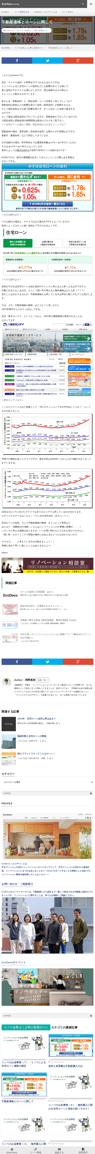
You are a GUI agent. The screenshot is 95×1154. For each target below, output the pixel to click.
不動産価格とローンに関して (18, 1101)
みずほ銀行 (9, 214)
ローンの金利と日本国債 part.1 (36, 591)
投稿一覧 (42, 680)
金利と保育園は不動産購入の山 (65, 1066)
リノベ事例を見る (21, 12)
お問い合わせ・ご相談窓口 (17, 884)
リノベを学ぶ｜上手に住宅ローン (34, 30)
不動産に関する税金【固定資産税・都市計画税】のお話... (48, 620)
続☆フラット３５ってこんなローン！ (36, 753)
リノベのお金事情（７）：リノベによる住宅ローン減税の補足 (24, 1064)
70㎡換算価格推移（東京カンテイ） (53, 515)
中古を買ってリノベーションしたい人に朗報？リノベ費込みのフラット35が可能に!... (55, 636)
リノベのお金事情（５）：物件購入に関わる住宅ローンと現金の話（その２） (70, 1106)
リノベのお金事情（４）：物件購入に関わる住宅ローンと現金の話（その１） (24, 1145)
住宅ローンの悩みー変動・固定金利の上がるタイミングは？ (36, 124)
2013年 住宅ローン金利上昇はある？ (36, 718)
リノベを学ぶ (67, 12)
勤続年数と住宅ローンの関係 (31, 736)
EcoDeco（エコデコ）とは (45, 12)
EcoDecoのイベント (14, 962)
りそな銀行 (9, 279)
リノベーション (57, 1062)
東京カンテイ (10, 399)
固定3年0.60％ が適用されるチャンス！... (41, 605)
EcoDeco (5, 12)
